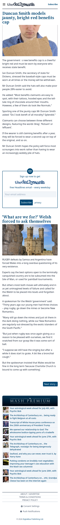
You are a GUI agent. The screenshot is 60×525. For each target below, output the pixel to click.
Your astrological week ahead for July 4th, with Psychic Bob (32, 409)
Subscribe (26, 202)
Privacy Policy (30, 500)
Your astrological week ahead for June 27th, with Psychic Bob (33, 438)
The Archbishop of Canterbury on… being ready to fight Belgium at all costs (32, 417)
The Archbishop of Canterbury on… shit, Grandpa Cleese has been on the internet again (33, 479)
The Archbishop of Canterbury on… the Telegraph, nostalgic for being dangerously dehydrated (30, 446)
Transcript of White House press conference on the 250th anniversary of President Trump (32, 424)
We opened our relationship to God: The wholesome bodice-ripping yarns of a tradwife (32, 431)
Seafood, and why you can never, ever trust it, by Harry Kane (33, 455)
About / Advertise (29, 494)
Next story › (50, 384)
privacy (37, 202)
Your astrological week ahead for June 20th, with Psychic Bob (33, 472)
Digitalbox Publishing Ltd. (33, 519)
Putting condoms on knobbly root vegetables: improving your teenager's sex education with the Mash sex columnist (32, 463)
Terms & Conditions (30, 497)
